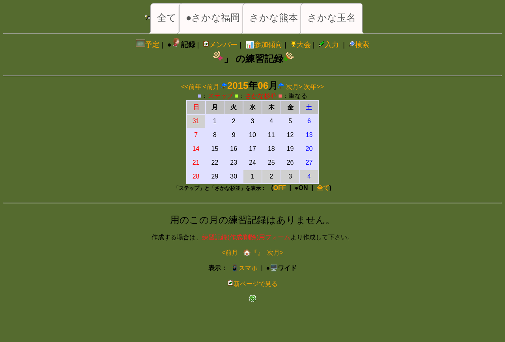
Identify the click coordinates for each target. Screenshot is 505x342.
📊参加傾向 (263, 45)
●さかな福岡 (213, 17)
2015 (237, 85)
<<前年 (191, 86)
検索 (359, 45)
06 (263, 85)
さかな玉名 (331, 17)
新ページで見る (252, 283)
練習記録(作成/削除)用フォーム (246, 237)
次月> (294, 86)
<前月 (211, 86)
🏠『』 (252, 252)
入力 (328, 45)
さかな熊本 (273, 17)
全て (166, 17)
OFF (279, 187)
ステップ (220, 95)
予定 (147, 45)
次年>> (314, 86)
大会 (300, 45)
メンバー (220, 45)
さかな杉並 (261, 95)
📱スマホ (244, 268)
